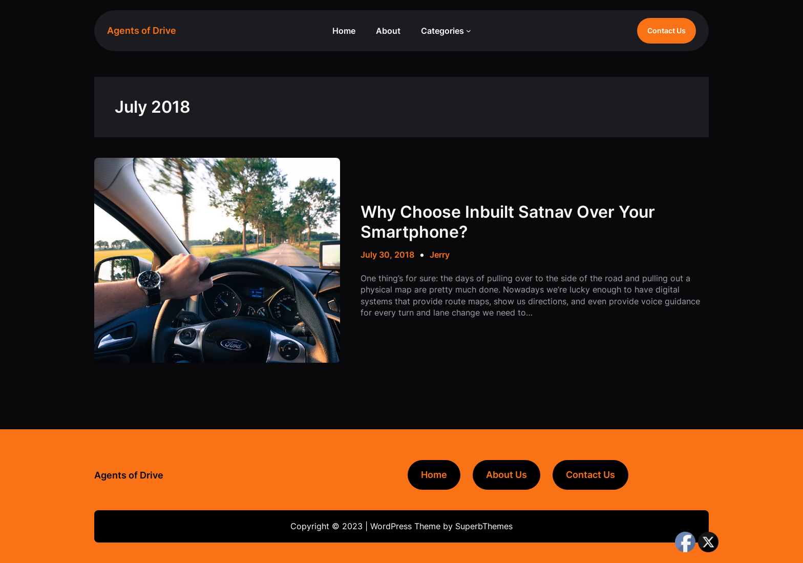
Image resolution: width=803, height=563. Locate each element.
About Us (506, 474)
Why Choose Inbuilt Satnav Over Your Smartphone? (508, 221)
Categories (442, 31)
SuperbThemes (484, 526)
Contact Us (666, 30)
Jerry (440, 254)
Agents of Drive (141, 30)
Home (434, 474)
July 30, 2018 (387, 254)
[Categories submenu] (468, 30)
